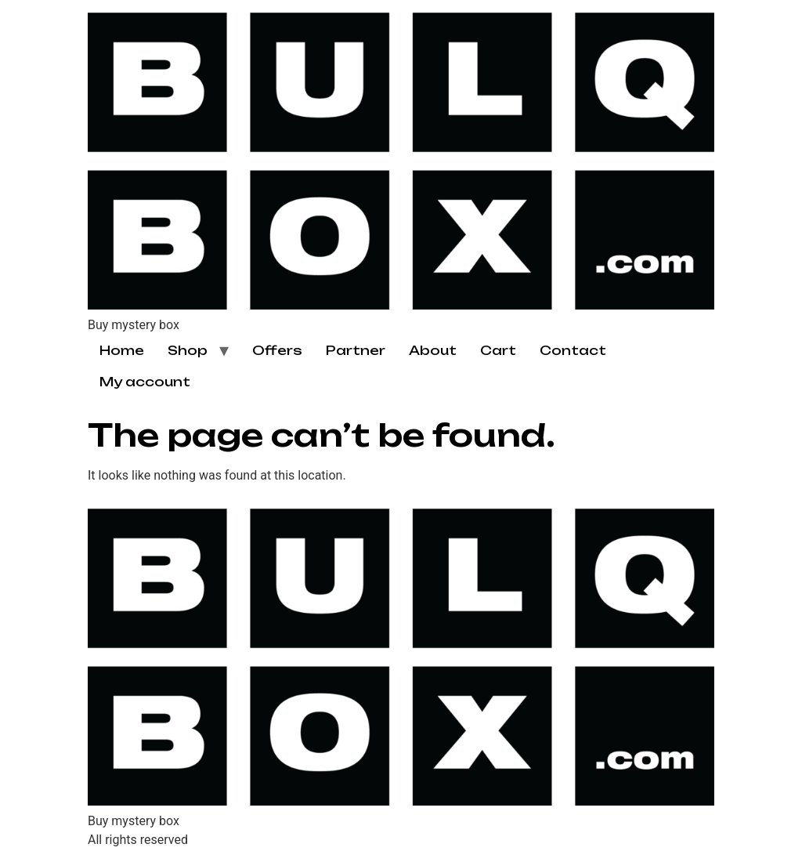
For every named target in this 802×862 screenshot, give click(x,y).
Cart (498, 350)
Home (121, 350)
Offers (277, 350)
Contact (573, 350)
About (433, 350)
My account (144, 381)
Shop (188, 350)
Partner (355, 350)
